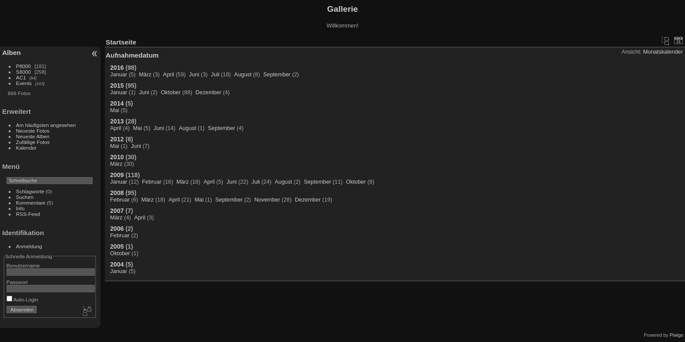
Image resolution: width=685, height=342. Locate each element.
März (145, 74)
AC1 (21, 77)
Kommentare (30, 202)
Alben (11, 52)
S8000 (23, 72)
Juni (194, 74)
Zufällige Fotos (33, 142)
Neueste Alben (33, 136)
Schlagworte (30, 191)
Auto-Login (22, 299)
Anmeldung (29, 246)
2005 (117, 246)
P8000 (23, 66)
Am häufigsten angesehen (46, 125)
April (168, 74)
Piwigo (676, 335)
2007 (117, 210)
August (243, 74)
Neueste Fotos (33, 130)
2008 (117, 192)
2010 (117, 157)
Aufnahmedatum (132, 55)
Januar (118, 74)
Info (20, 208)
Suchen (25, 197)
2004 (117, 264)
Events (24, 83)
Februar (152, 181)
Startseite (121, 42)
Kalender (26, 147)
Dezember (208, 92)
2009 (117, 174)
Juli (215, 74)
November (267, 199)
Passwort (17, 282)
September (277, 74)
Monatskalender (663, 51)
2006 (117, 228)
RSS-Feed (28, 214)
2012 (117, 139)
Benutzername (23, 265)
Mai (114, 110)
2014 (117, 103)
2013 (117, 121)
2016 (117, 67)
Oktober (171, 92)
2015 (117, 85)
